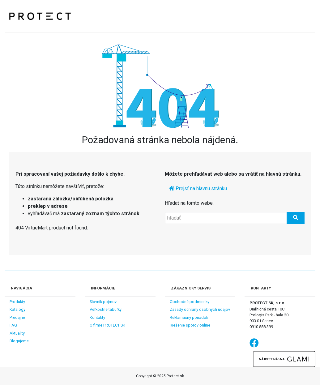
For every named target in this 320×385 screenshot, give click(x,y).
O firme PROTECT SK (107, 325)
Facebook (254, 342)
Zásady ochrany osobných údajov (200, 309)
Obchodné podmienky (189, 301)
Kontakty (97, 317)
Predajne (17, 317)
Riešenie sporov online (190, 325)
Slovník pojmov (103, 301)
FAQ (13, 325)
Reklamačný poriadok (189, 317)
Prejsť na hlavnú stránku (198, 188)
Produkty (17, 301)
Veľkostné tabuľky (106, 309)
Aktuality (17, 333)
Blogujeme (19, 341)
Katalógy (17, 309)
